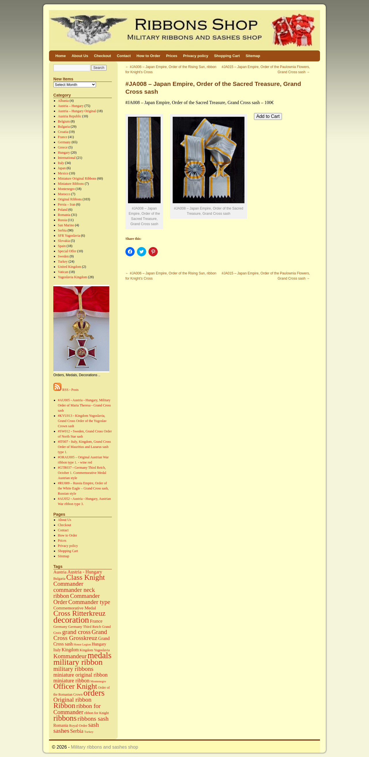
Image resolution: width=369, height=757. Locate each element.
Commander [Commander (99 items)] (68, 583)
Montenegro (66, 189)
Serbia (62, 230)
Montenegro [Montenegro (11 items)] (98, 681)
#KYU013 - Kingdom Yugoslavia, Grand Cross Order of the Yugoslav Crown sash (82, 421)
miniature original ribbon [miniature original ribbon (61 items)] (80, 675)
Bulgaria (64, 127)
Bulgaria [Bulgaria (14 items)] (59, 579)
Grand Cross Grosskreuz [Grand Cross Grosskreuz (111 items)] (80, 634)
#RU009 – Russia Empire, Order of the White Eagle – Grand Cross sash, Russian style (83, 488)
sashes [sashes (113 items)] (61, 730)
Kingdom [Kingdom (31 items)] (70, 649)
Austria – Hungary (71, 106)
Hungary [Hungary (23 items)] (99, 644)
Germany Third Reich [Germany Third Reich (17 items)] (84, 626)
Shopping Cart (227, 56)
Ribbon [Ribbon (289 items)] (64, 705)
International (67, 158)
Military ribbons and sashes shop (104, 747)
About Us (79, 56)
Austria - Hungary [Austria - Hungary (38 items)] (84, 572)
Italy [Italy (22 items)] (57, 649)
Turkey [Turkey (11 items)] (88, 731)
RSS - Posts (66, 390)
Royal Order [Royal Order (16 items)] (78, 726)
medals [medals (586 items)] (100, 655)
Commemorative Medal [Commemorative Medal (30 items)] (74, 607)
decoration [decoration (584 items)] (71, 619)
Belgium (64, 121)
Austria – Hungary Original (77, 111)
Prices (171, 56)
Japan (62, 168)
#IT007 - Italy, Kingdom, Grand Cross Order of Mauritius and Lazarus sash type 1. (84, 447)
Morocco (64, 194)
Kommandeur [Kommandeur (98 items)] (70, 656)
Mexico (63, 173)
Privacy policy (195, 56)
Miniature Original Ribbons (77, 178)
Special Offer (67, 251)
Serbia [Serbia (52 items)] (76, 731)
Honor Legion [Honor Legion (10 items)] (82, 644)
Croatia (63, 132)
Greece (63, 147)
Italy (61, 163)
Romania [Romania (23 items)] (60, 725)
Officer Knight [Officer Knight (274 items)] (75, 686)
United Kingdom (69, 267)
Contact (124, 56)
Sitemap (253, 56)
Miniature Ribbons (71, 184)
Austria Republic (70, 116)
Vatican (63, 272)
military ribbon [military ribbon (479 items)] (78, 662)
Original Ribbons (70, 199)
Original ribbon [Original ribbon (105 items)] (72, 699)
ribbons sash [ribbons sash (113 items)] (93, 718)
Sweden (63, 256)
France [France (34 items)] (96, 621)
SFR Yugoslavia (69, 235)
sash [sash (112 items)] (93, 724)
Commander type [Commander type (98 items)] (89, 601)
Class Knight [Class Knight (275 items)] (85, 577)
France (62, 137)
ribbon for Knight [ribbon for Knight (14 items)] (96, 713)
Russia (62, 220)
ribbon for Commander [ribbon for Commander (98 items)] (77, 709)
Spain (62, 246)
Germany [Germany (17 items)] (60, 626)
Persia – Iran (67, 204)
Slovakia (64, 241)
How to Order (148, 56)
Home (60, 56)
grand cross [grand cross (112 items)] (76, 631)
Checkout (102, 56)
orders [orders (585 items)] (93, 692)
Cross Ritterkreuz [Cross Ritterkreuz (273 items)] (79, 613)
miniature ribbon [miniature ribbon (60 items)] (71, 680)
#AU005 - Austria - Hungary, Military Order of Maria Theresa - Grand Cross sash (84, 405)
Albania (63, 101)
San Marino (66, 225)
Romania (64, 215)
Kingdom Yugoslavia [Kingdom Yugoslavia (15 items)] (95, 650)
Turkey (63, 261)
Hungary (64, 152)
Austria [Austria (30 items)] (60, 571)
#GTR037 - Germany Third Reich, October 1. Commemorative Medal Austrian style (82, 473)
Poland (62, 210)
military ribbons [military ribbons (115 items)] (73, 668)
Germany (64, 142)
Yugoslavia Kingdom (72, 277)
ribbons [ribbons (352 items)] (65, 718)
